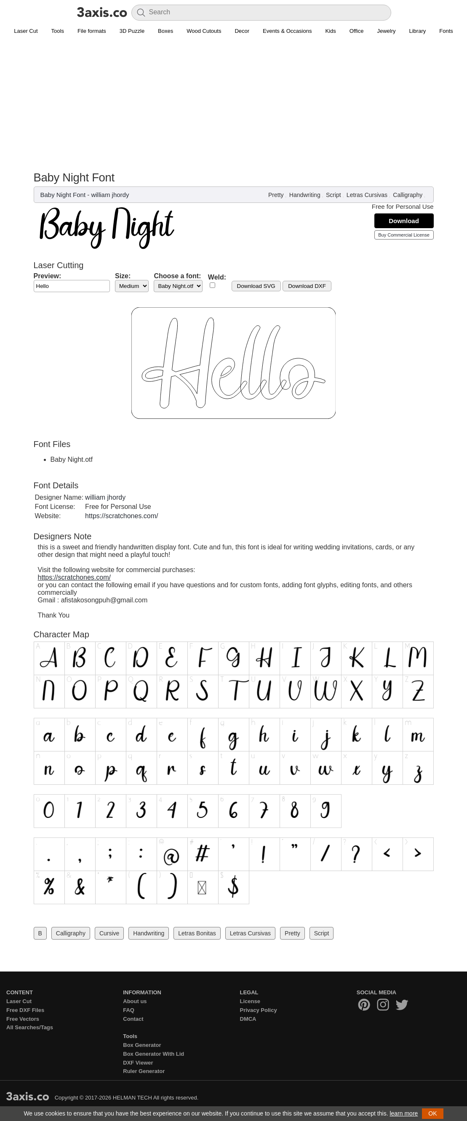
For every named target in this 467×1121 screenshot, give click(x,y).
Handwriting (304, 195)
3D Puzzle (132, 31)
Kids (330, 31)
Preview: (47, 276)
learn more (404, 1113)
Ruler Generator (144, 1071)
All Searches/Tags (29, 1027)
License (250, 1001)
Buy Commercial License (404, 234)
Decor (242, 31)
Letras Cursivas (367, 195)
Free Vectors (22, 1019)
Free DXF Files (25, 1010)
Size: (123, 276)
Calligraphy (407, 195)
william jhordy (110, 194)
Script (333, 195)
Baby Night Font (63, 194)
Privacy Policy (258, 1010)
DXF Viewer (138, 1063)
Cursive (109, 933)
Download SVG (256, 286)
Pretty (276, 195)
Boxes (165, 31)
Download (404, 220)
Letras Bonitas (197, 933)
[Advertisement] (234, 108)
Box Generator (142, 1045)
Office (357, 31)
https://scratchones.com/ (121, 515)
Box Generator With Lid (153, 1054)
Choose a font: (177, 276)
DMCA (248, 1019)
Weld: (217, 277)
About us (135, 1001)
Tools (57, 31)
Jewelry (386, 31)
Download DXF (307, 286)
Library (417, 31)
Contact (133, 1019)
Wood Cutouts (204, 31)
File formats (91, 31)
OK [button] (432, 1113)
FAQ (128, 1010)
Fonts (446, 31)
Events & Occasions (287, 31)
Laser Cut (25, 31)
